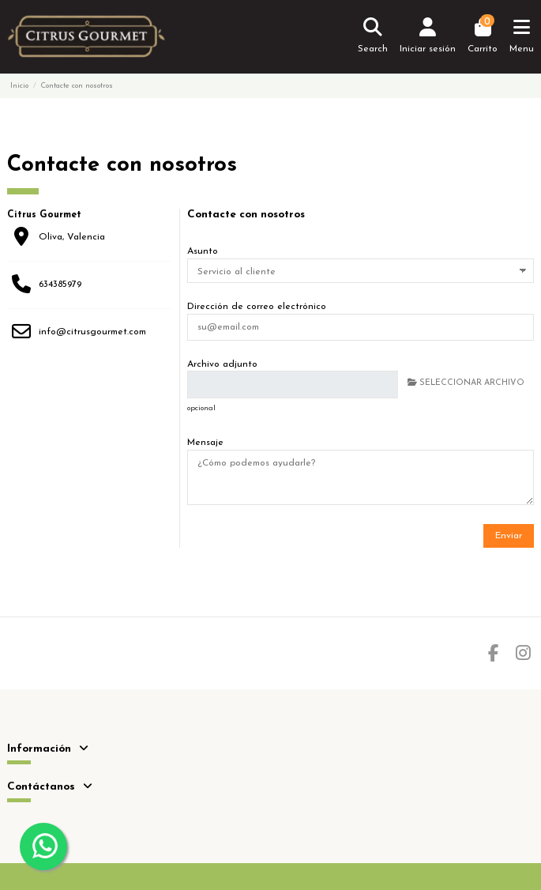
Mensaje (205, 442)
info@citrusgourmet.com (92, 332)
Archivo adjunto (222, 364)
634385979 (60, 284)
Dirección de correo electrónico (256, 306)
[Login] (428, 36)
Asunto (202, 251)
